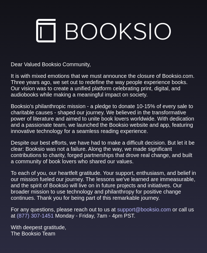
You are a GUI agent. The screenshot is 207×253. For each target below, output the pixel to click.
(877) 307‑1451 (35, 216)
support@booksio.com (144, 209)
